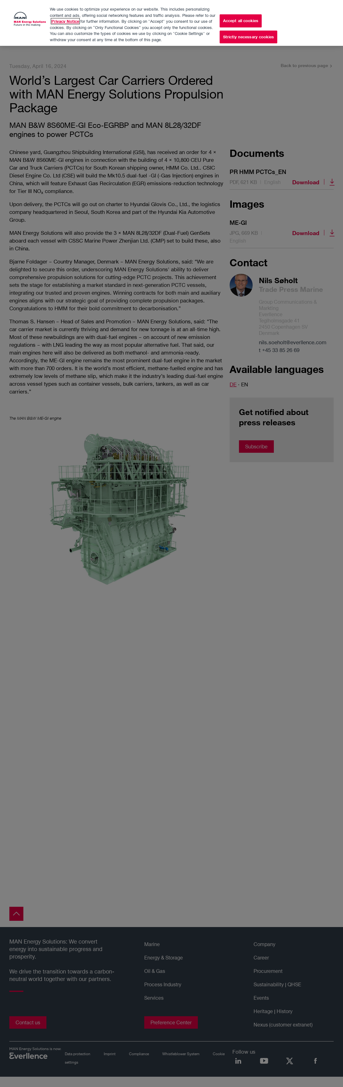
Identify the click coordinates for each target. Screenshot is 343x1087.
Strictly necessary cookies (248, 35)
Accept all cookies (240, 19)
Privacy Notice (65, 19)
